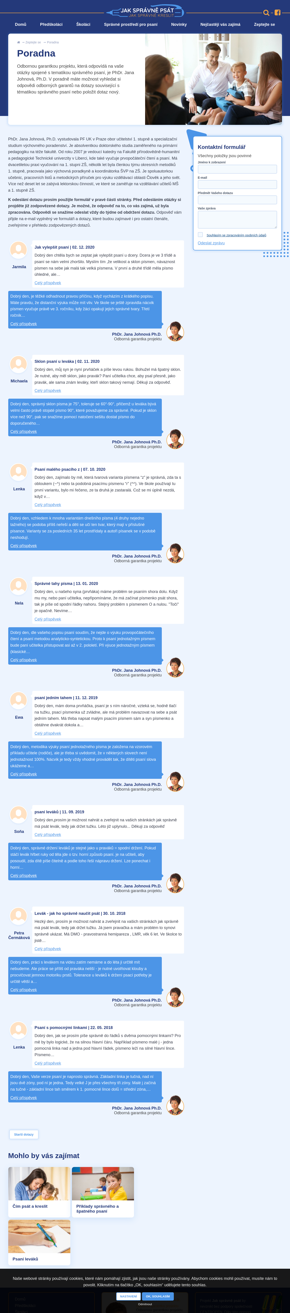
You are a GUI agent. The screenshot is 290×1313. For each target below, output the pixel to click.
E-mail (202, 177)
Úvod (18, 42)
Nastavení (128, 1296)
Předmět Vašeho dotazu (215, 193)
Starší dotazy (24, 1134)
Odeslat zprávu (211, 243)
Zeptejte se (33, 42)
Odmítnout (145, 1304)
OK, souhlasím (158, 1296)
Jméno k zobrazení (212, 162)
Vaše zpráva (207, 208)
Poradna (53, 42)
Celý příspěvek (47, 283)
